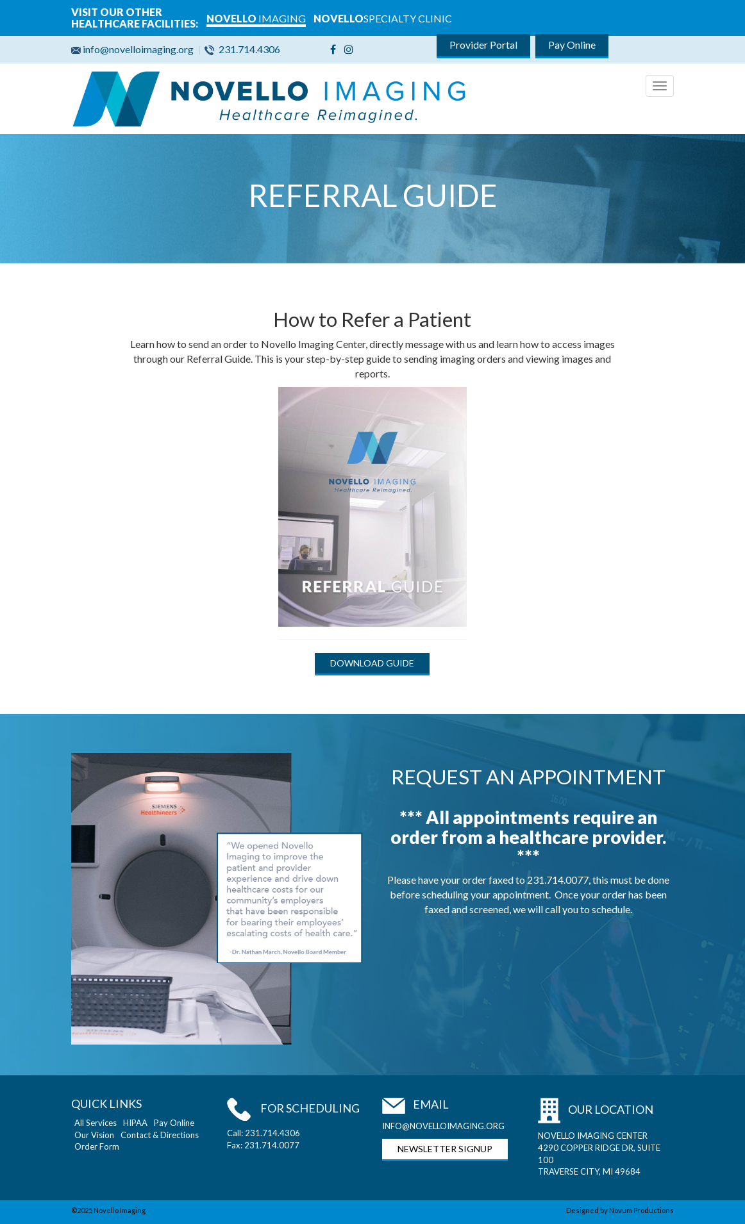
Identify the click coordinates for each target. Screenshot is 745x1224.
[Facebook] (333, 49)
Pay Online (572, 44)
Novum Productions (641, 1210)
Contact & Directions (160, 1135)
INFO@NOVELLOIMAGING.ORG (443, 1126)
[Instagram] (348, 49)
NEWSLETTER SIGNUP (445, 1148)
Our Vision (94, 1135)
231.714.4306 (244, 49)
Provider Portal (483, 44)
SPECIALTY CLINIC (383, 18)
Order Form (96, 1146)
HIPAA (135, 1123)
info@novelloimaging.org (134, 49)
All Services (95, 1123)
